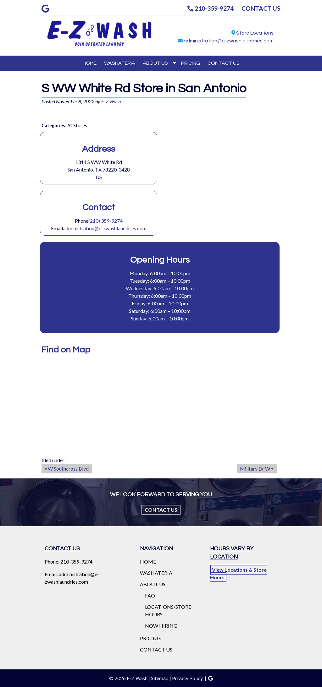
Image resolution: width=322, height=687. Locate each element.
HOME (90, 63)
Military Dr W (255, 469)
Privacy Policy (187, 678)
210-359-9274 (210, 8)
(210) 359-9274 (105, 221)
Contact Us (161, 510)
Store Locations (255, 32)
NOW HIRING (161, 626)
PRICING (190, 63)
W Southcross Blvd (68, 469)
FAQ (150, 595)
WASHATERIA (119, 63)
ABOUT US (155, 63)
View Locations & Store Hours (238, 573)
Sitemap (160, 678)
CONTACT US (261, 8)
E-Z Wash (111, 101)
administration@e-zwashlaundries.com (229, 40)
